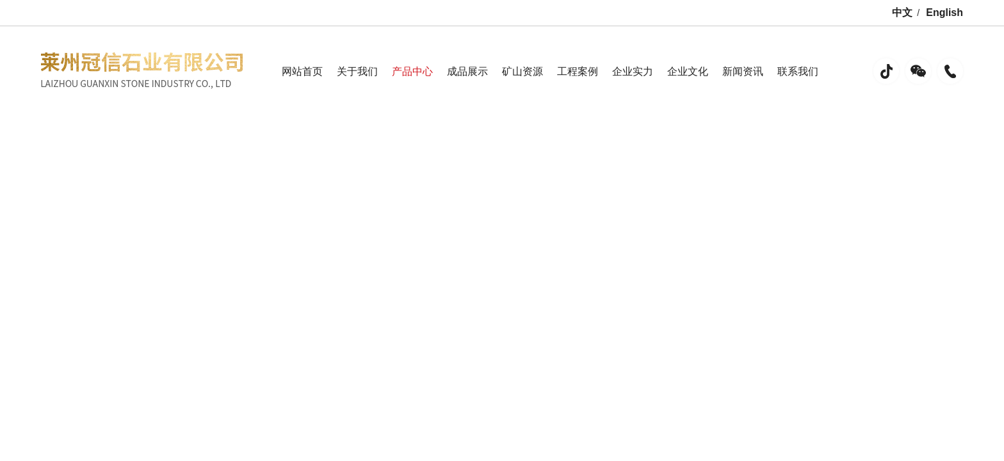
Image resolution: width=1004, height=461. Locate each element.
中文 (902, 12)
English (944, 12)
